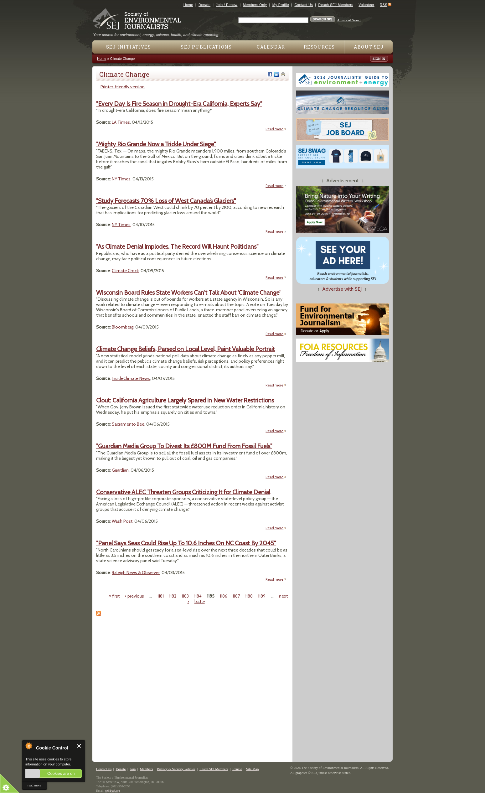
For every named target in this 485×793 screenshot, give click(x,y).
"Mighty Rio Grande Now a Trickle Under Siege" (156, 144)
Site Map (252, 769)
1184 (198, 596)
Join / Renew (227, 5)
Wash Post (122, 521)
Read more (276, 129)
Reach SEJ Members (335, 5)
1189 (262, 596)
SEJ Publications (206, 47)
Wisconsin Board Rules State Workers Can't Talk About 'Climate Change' (188, 292)
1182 (172, 596)
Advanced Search (349, 20)
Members (146, 769)
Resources (319, 47)
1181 (160, 596)
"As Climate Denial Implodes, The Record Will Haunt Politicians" (177, 246)
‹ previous (134, 596)
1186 (223, 596)
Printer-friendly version (123, 87)
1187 (236, 596)
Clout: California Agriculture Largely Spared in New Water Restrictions (185, 400)
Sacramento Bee (128, 424)
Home (188, 5)
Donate (204, 5)
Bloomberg (122, 327)
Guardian (120, 470)
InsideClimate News (131, 378)
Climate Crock (125, 270)
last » (199, 601)
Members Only (255, 5)
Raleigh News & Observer (136, 572)
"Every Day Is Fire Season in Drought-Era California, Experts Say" (179, 103)
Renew (237, 769)
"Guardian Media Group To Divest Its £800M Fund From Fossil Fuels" (184, 446)
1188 (249, 596)
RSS (383, 5)
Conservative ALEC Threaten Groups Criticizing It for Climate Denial (183, 492)
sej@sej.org (112, 790)
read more (34, 785)
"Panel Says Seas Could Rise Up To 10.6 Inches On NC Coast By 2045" (186, 543)
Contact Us (303, 5)
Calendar (271, 47)
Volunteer (366, 5)
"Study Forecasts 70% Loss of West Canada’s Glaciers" (166, 201)
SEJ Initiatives (128, 47)
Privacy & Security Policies (176, 769)
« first (114, 596)
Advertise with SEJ (342, 289)
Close (79, 746)
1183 (185, 596)
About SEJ (369, 47)
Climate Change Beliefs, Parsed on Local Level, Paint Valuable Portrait (185, 349)
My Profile (280, 5)
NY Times (121, 179)
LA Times (121, 122)
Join (133, 769)
